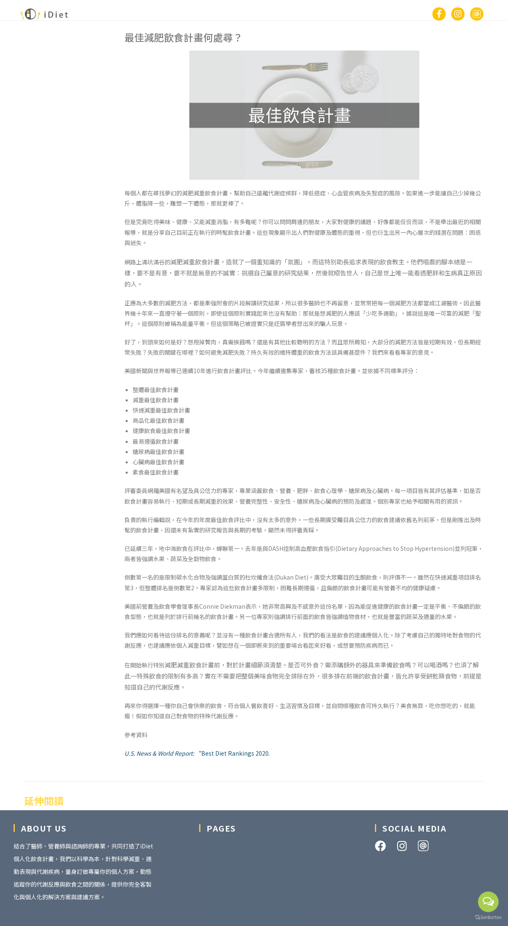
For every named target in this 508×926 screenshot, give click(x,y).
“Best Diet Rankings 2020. (197, 753)
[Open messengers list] (488, 902)
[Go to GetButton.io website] (488, 917)
